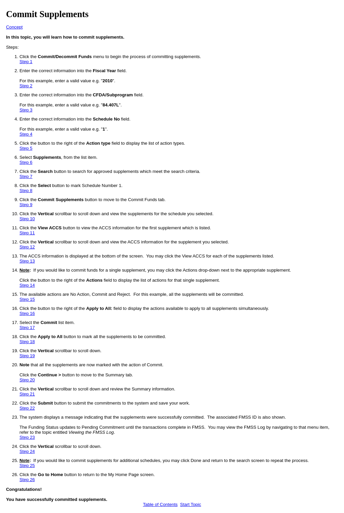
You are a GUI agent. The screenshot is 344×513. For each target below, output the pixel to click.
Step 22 (27, 408)
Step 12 (27, 246)
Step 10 (27, 218)
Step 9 (25, 204)
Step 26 (27, 479)
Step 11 (27, 232)
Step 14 (27, 285)
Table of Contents (160, 504)
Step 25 (27, 465)
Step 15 (27, 299)
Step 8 (25, 190)
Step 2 (25, 85)
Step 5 (25, 148)
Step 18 (27, 341)
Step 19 (27, 355)
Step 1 (25, 61)
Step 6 (25, 162)
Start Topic (190, 504)
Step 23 (27, 437)
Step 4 (25, 134)
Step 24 (27, 451)
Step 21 (27, 394)
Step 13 (27, 261)
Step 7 (25, 176)
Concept (14, 27)
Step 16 (27, 313)
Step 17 (27, 327)
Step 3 (25, 109)
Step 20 (27, 379)
